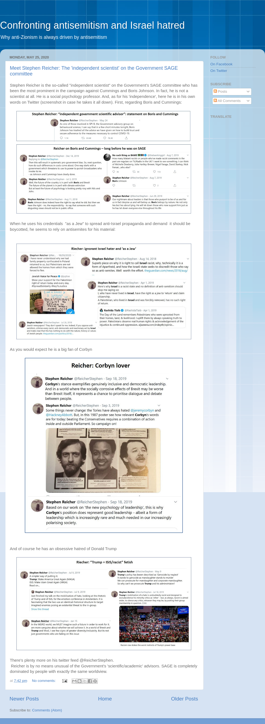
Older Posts (184, 699)
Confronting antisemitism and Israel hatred (92, 25)
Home (105, 699)
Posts (220, 91)
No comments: (44, 681)
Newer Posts (24, 699)
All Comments (227, 101)
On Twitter (218, 71)
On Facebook (221, 64)
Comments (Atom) (47, 710)
